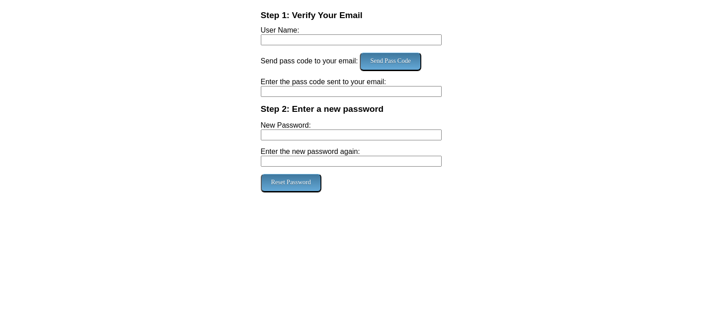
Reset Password (291, 182)
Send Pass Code (390, 61)
